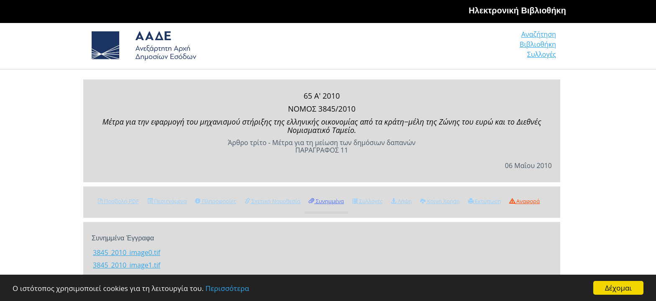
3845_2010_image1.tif (126, 265)
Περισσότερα (227, 288)
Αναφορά (525, 201)
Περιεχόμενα (167, 201)
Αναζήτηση (428, 48)
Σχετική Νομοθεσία (272, 201)
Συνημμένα (326, 201)
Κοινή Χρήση (439, 201)
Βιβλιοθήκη (487, 48)
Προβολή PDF (118, 201)
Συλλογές (542, 48)
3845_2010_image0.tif (126, 252)
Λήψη (401, 201)
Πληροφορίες (215, 201)
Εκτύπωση (484, 201)
